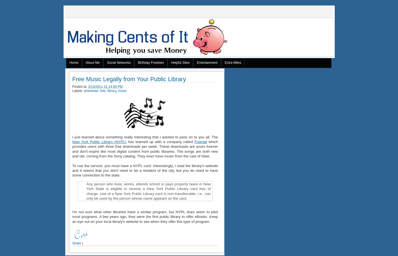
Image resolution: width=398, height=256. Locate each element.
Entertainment (207, 63)
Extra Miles (233, 63)
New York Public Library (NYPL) (99, 142)
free (103, 91)
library (112, 91)
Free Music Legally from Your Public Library (129, 79)
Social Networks (119, 63)
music (122, 91)
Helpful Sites (180, 63)
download (91, 91)
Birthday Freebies (151, 63)
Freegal (201, 142)
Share (76, 243)
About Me (93, 63)
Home (74, 63)
